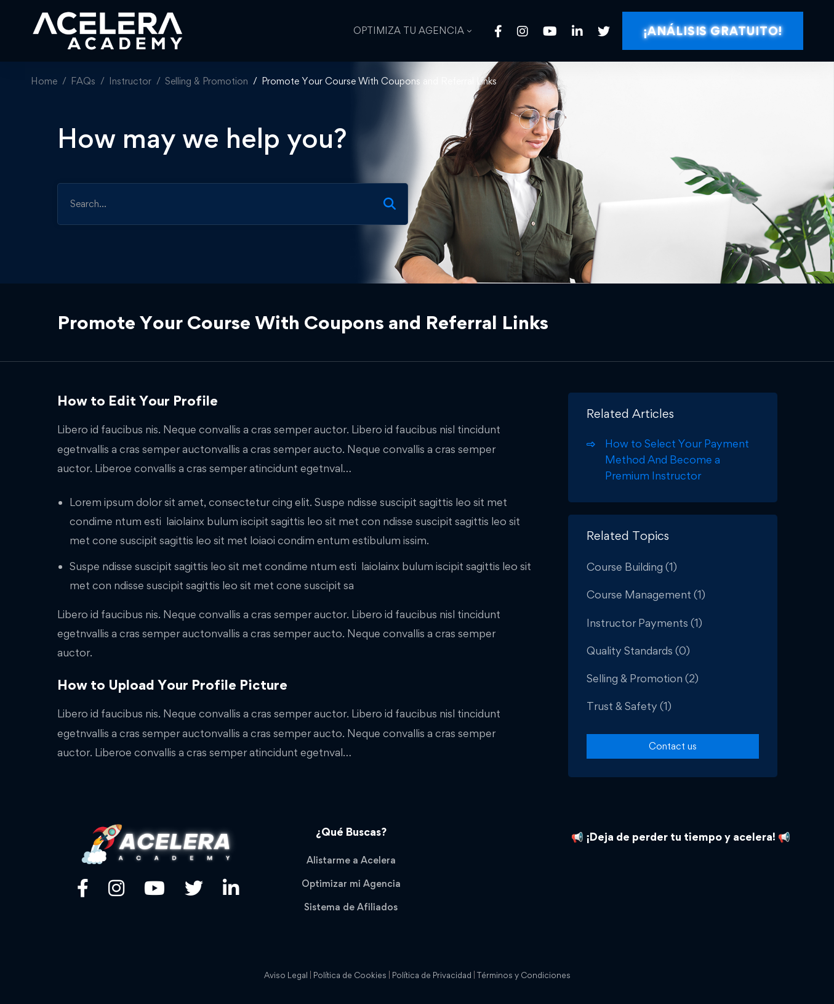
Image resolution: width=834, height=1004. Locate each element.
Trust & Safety (629, 706)
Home (44, 81)
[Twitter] (603, 31)
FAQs (83, 81)
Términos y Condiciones (524, 975)
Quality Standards (638, 650)
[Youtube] (550, 31)
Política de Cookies (350, 975)
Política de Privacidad (431, 975)
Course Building (632, 566)
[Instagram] (522, 31)
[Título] (116, 888)
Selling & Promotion (206, 81)
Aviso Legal (286, 975)
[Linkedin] (577, 31)
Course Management (646, 594)
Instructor (130, 81)
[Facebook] (498, 31)
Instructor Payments (644, 622)
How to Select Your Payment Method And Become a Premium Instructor (677, 459)
